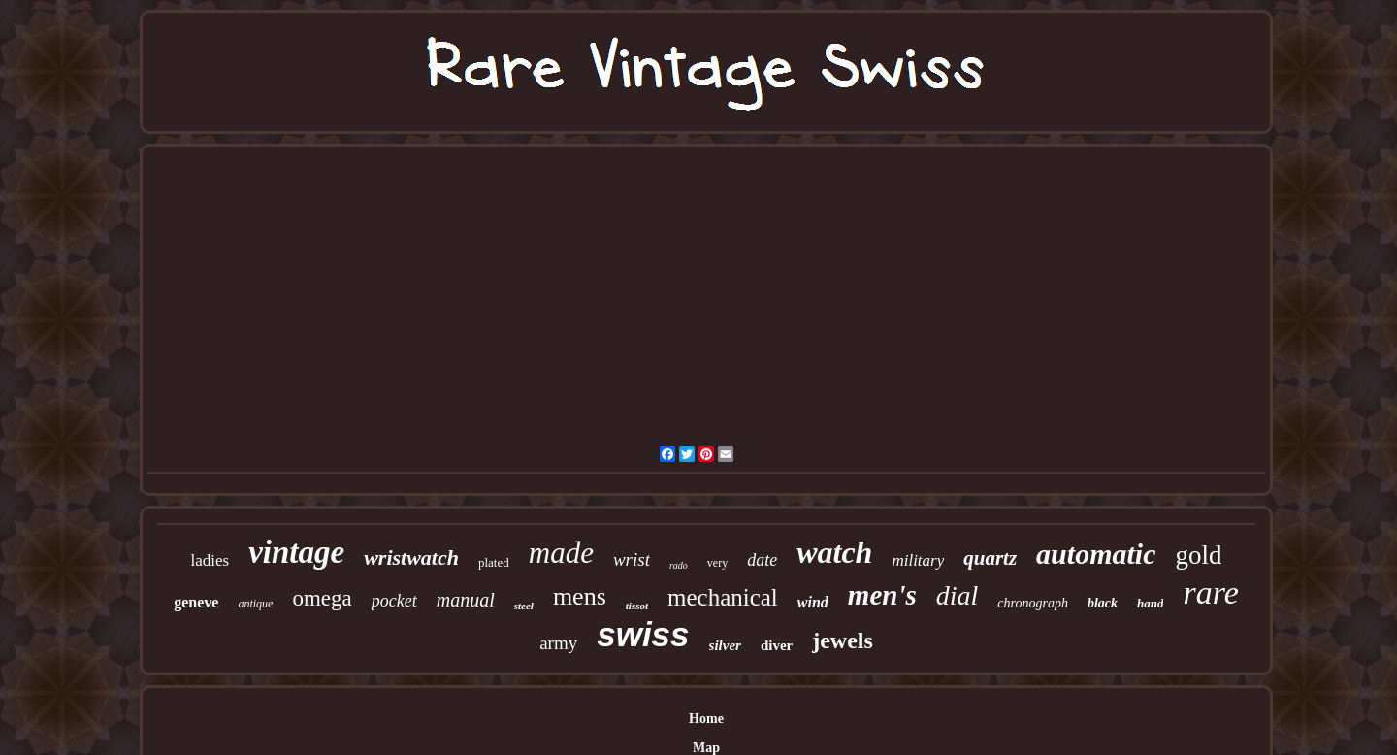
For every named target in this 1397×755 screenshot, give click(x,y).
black (1103, 603)
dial (957, 595)
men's (882, 594)
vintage (296, 552)
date (762, 560)
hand (1150, 603)
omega (321, 598)
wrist (631, 559)
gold (1198, 555)
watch (834, 552)
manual (466, 599)
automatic (1095, 554)
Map (706, 747)
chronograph (1032, 603)
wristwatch (411, 557)
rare (1210, 592)
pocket (394, 600)
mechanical (722, 597)
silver (725, 645)
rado (678, 565)
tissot (637, 605)
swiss (643, 634)
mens (579, 596)
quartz (990, 558)
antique (255, 603)
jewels (842, 640)
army (558, 643)
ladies (210, 560)
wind (812, 602)
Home (706, 718)
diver (777, 645)
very (717, 563)
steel (524, 605)
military (918, 560)
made (561, 553)
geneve (196, 602)
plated (493, 562)
